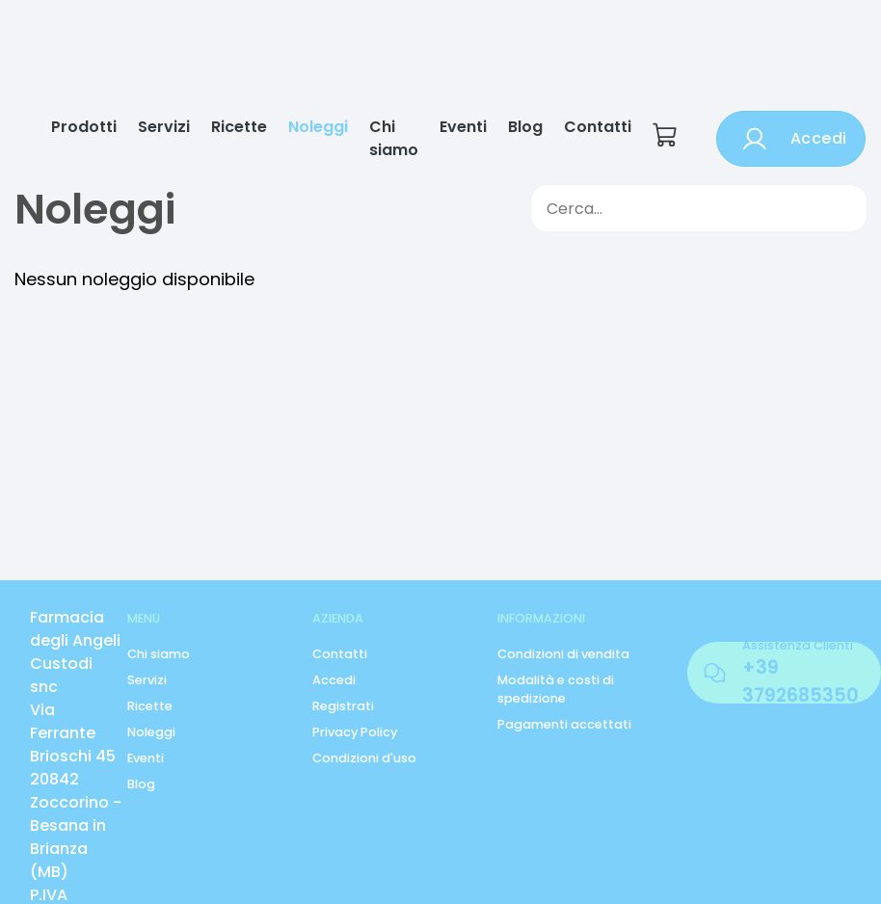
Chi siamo (393, 138)
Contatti (597, 127)
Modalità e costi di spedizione (555, 689)
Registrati (343, 706)
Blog (525, 127)
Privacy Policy (354, 732)
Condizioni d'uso (364, 758)
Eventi (463, 127)
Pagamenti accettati (564, 724)
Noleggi (318, 127)
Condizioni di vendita (563, 654)
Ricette (239, 127)
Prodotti (84, 127)
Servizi (164, 127)
